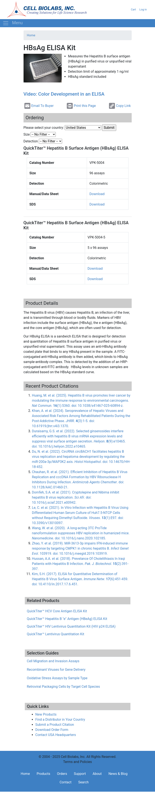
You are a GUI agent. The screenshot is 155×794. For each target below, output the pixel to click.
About (97, 774)
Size (27, 134)
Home (31, 35)
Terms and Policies (77, 762)
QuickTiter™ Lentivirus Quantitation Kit (55, 634)
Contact (65, 782)
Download (97, 194)
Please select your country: (44, 128)
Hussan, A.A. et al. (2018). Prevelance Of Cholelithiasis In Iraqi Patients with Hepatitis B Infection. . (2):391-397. (80, 564)
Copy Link (120, 106)
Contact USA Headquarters (55, 735)
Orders (62, 774)
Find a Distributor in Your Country (60, 719)
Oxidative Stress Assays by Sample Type (57, 678)
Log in (143, 9)
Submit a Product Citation (54, 725)
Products (43, 774)
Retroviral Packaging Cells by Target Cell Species (63, 687)
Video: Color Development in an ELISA (64, 94)
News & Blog (117, 774)
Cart (133, 9)
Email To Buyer (39, 106)
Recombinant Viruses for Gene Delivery (56, 670)
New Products (46, 714)
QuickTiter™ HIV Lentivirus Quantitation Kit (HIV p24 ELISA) (71, 626)
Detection (31, 141)
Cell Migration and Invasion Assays (53, 661)
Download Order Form (51, 730)
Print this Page (81, 106)
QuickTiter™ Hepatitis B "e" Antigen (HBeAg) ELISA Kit (67, 619)
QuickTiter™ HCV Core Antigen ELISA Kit (57, 611)
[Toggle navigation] (12, 23)
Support (80, 774)
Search (83, 782)
